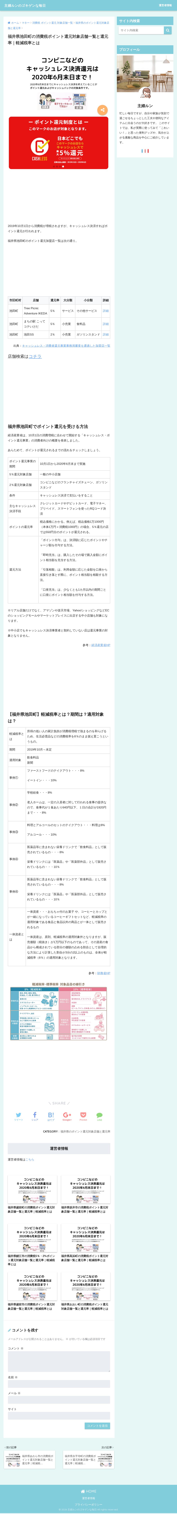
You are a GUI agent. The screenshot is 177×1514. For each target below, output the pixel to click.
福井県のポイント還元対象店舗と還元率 (85, 1131)
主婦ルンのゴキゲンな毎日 (29, 5)
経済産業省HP (100, 645)
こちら (29, 1159)
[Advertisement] (59, 199)
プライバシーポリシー (88, 1505)
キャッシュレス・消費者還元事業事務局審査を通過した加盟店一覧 (66, 345)
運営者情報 (165, 5)
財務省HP (103, 973)
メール (14, 1393)
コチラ (35, 356)
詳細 (106, 311)
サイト (12, 1409)
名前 (13, 1377)
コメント (16, 1348)
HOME (88, 1492)
